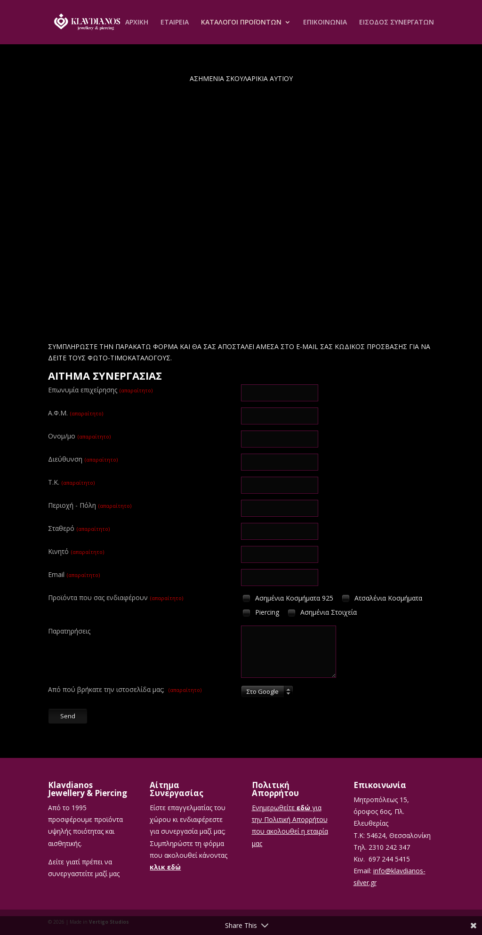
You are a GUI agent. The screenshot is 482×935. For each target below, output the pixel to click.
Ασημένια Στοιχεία (321, 613)
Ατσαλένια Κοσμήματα (381, 598)
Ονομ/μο (79, 435)
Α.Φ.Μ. (75, 412)
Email (74, 574)
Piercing (260, 613)
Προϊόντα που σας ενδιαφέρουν (115, 597)
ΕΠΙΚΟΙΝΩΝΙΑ (325, 22)
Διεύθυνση (83, 459)
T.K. (71, 482)
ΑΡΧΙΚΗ (136, 22)
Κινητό (76, 551)
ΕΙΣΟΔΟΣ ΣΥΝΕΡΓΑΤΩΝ (396, 22)
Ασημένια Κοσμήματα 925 (287, 598)
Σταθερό (79, 528)
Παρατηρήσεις (69, 630)
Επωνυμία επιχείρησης (100, 389)
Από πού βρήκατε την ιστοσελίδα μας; (124, 689)
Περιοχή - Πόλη (89, 505)
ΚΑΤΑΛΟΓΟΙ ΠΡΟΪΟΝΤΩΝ (241, 22)
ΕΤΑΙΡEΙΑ (175, 22)
